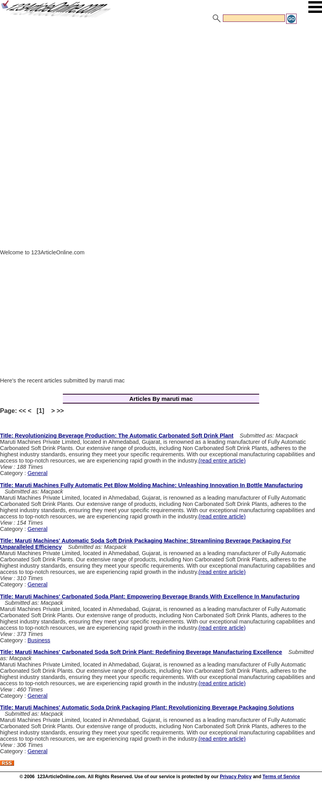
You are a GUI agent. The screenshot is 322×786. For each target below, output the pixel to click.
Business (38, 640)
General (37, 473)
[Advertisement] (161, 83)
